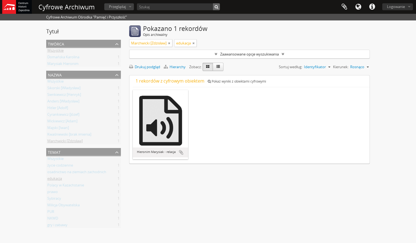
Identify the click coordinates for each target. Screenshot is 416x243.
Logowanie (396, 6)
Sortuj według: (290, 66)
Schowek (344, 7)
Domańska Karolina (63, 58)
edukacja (54, 179)
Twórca (56, 43)
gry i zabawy (57, 225)
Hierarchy (175, 66)
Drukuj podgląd (144, 66)
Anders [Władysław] (63, 102)
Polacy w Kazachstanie (65, 186)
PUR (50, 212)
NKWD (52, 219)
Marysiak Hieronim (63, 64)
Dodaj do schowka (181, 152)
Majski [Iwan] (58, 128)
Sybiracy (54, 199)
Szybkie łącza (372, 7)
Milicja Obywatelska (63, 206)
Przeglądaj (117, 6)
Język (358, 7)
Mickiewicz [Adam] (62, 122)
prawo (52, 192)
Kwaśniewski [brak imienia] (69, 135)
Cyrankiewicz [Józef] (63, 115)
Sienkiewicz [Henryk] (64, 95)
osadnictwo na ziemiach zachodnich (76, 172)
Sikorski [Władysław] (63, 88)
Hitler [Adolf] (57, 108)
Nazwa (55, 74)
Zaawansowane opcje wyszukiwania (249, 54)
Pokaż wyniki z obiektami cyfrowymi (237, 81)
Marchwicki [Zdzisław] (65, 141)
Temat (54, 151)
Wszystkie (55, 51)
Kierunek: (341, 66)
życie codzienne (60, 166)
